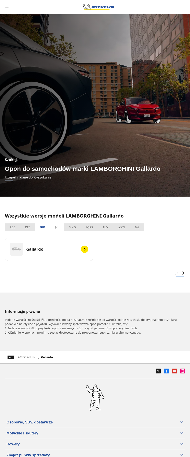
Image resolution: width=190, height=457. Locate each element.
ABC (12, 227)
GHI (42, 227)
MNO (72, 227)
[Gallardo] (49, 249)
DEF (27, 227)
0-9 (137, 227)
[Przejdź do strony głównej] (98, 7)
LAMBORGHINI (26, 357)
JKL (57, 227)
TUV (105, 227)
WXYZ (121, 227)
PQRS (89, 227)
